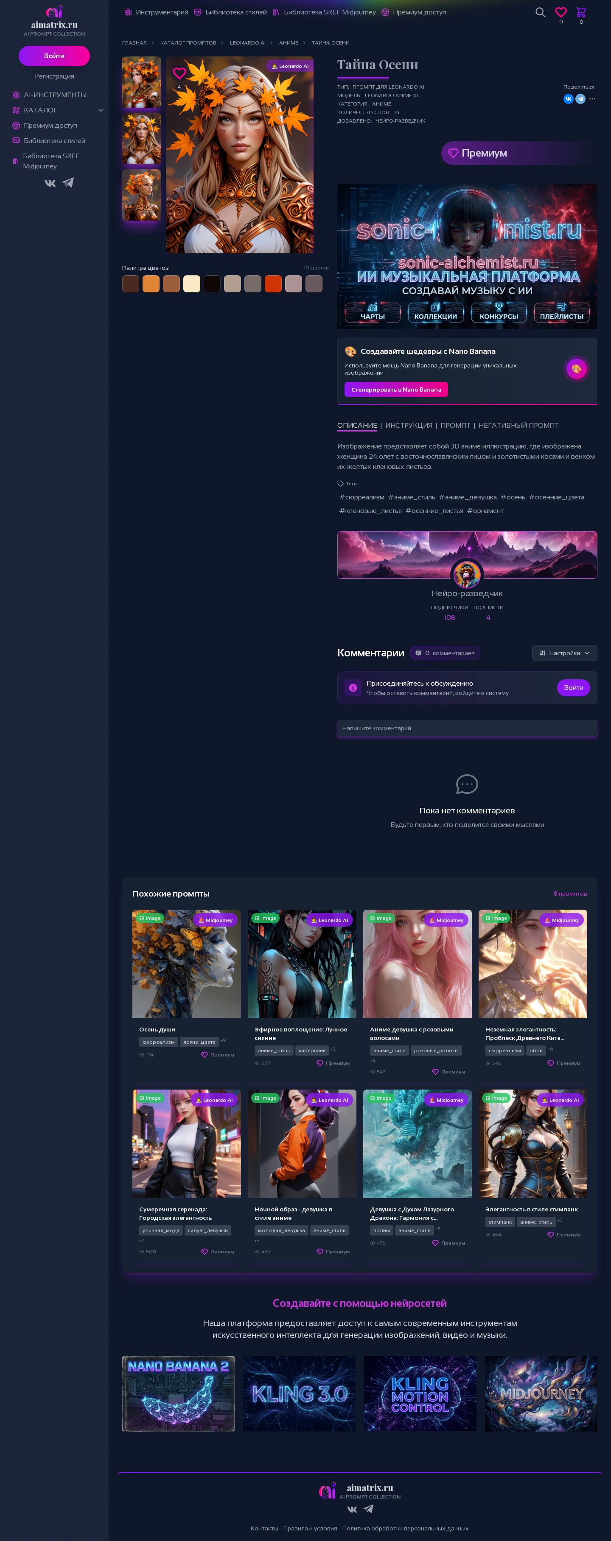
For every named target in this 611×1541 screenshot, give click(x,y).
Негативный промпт (519, 425)
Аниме (381, 104)
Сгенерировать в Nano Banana (396, 389)
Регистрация (54, 76)
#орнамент (485, 510)
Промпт (455, 425)
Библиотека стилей (54, 140)
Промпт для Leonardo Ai (388, 87)
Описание (357, 425)
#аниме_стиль (411, 497)
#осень (512, 497)
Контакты (264, 1528)
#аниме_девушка (468, 497)
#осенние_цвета (556, 497)
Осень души (157, 1029)
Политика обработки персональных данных (405, 1528)
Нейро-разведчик (401, 121)
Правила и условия (310, 1528)
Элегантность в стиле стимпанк (531, 1209)
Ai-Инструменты (55, 94)
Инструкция (408, 425)
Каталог (40, 110)
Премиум (484, 153)
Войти (54, 55)
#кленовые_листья (370, 510)
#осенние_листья (434, 510)
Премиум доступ (50, 125)
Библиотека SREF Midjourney (51, 161)
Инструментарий (162, 12)
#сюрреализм (361, 497)
